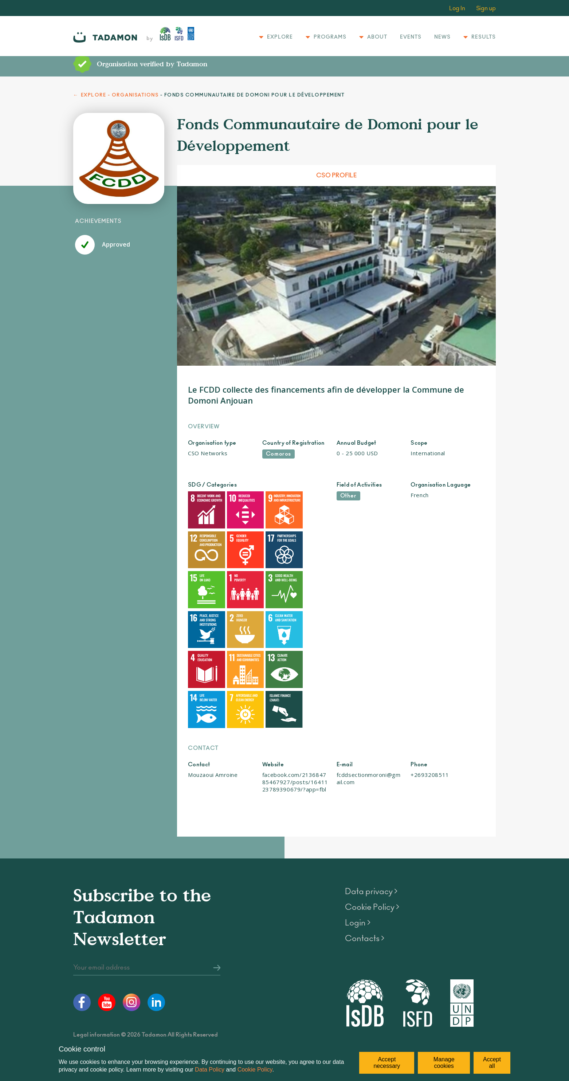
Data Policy (209, 1069)
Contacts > (364, 872)
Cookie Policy (255, 1069)
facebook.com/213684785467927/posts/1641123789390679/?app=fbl (295, 715)
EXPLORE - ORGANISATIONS (120, 95)
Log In (457, 8)
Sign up (486, 8)
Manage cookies (444, 1062)
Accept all (492, 1062)
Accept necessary (386, 1062)
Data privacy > (371, 825)
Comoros (278, 454)
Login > (357, 856)
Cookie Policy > (372, 841)
